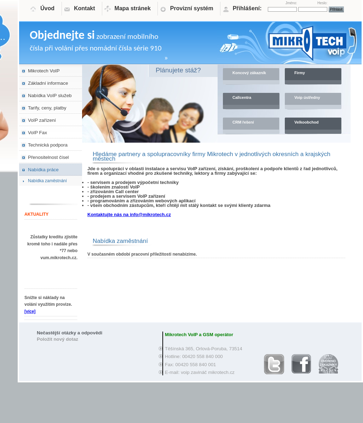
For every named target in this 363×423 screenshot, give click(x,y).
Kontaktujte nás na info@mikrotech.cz (129, 214)
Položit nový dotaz (57, 339)
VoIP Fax (37, 132)
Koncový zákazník (249, 73)
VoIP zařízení (42, 120)
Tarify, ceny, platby (47, 108)
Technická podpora (48, 145)
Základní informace (48, 83)
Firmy (299, 73)
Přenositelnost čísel (48, 157)
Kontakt (84, 8)
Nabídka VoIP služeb (50, 95)
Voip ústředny (307, 97)
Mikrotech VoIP (44, 70)
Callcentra (241, 97)
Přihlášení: (247, 8)
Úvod (47, 8)
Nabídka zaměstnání (47, 180)
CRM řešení (243, 122)
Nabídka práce (43, 169)
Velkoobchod (306, 122)
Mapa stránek (133, 8)
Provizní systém (191, 8)
